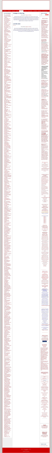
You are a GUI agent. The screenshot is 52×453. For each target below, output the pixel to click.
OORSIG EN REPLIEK (45, 213)
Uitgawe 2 (45, 217)
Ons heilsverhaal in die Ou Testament (44, 390)
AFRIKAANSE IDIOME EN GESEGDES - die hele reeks (44, 436)
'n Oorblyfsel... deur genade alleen (44, 382)
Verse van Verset (44, 385)
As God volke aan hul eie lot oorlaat (44, 376)
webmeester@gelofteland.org (45, 168)
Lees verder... (44, 341)
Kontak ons (24, 451)
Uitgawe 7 (45, 221)
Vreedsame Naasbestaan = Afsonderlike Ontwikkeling (44, 387)
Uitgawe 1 (45, 216)
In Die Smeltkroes (43, 142)
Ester (44, 396)
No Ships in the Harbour (44, 388)
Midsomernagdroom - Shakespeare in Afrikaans (44, 400)
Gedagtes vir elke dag (28, 26)
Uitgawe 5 (45, 220)
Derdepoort (44, 408)
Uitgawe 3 (45, 218)
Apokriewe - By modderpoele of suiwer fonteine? (44, 398)
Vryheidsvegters (43, 117)
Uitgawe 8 (45, 222)
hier (47, 37)
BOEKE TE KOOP (45, 335)
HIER (47, 63)
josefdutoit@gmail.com (45, 283)
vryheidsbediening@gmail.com (45, 305)
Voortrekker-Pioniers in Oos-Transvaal (44, 416)
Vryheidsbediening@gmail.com (45, 197)
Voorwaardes (27, 451)
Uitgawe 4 (45, 219)
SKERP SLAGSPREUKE (45, 427)
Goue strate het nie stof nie (44, 407)
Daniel (44, 391)
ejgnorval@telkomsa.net (44, 24)
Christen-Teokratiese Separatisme (44, 384)
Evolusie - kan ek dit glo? (44, 392)
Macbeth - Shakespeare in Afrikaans (44, 404)
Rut (44, 411)
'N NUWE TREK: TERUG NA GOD (45, 286)
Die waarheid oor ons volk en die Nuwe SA (44, 378)
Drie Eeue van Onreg (44, 412)
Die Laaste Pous (44, 409)
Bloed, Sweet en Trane (44, 159)
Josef (44, 410)
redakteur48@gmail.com (45, 210)
